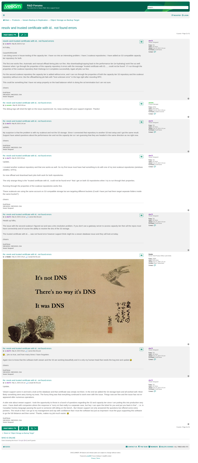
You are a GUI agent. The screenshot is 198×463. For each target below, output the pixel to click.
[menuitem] (185, 15)
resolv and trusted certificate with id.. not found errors (39, 28)
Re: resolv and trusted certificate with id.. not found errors (27, 103)
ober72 (150, 40)
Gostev (150, 254)
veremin (150, 102)
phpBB (89, 456)
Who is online (8, 438)
